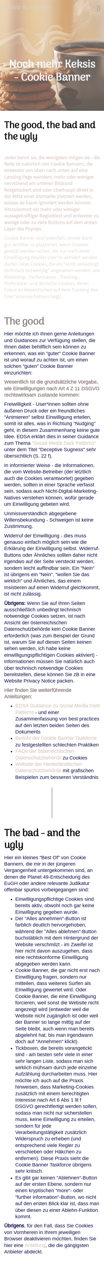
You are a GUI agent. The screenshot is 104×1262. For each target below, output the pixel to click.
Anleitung (35, 1245)
